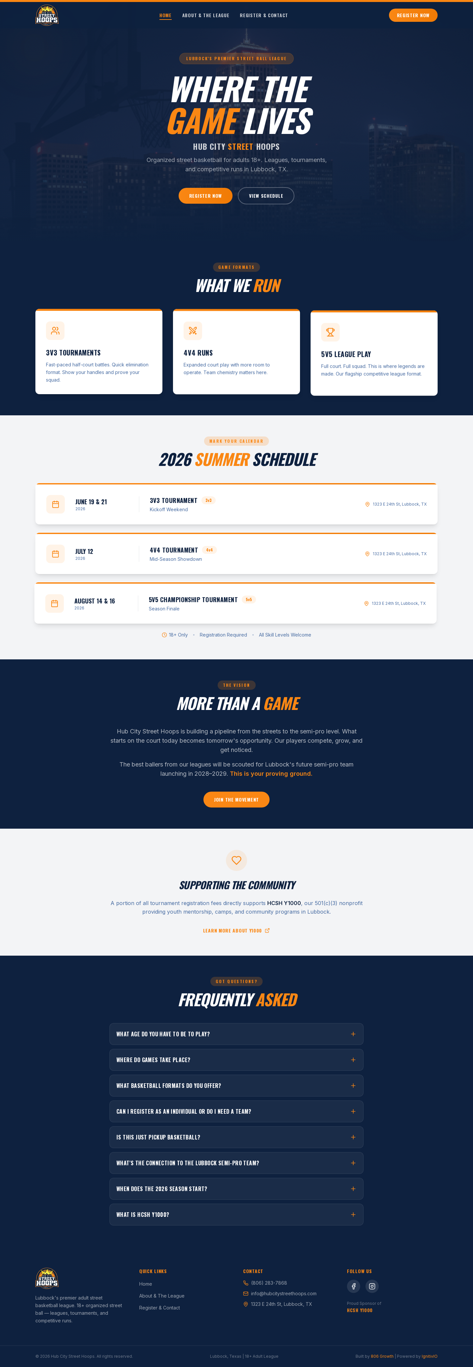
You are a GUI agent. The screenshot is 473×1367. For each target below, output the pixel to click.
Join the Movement (236, 804)
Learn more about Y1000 (236, 932)
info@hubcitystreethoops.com (280, 1293)
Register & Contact (264, 15)
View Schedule (266, 195)
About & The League (206, 15)
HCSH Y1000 (360, 1309)
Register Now (413, 15)
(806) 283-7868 (265, 1283)
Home (165, 15)
